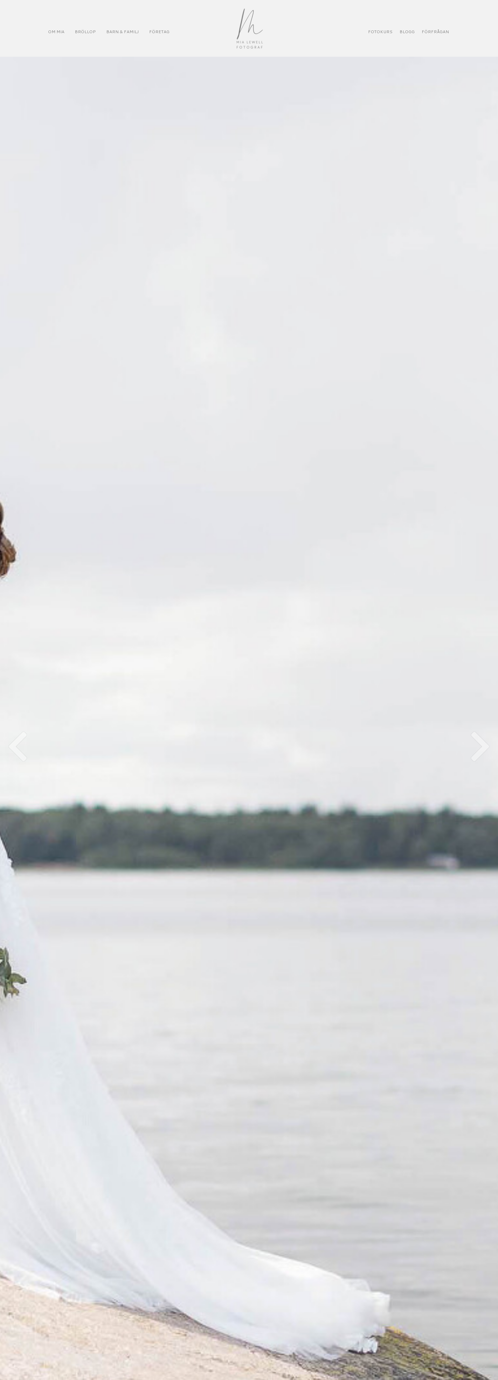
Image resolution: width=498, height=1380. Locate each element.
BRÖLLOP (85, 32)
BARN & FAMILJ (122, 32)
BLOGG (407, 32)
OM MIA (56, 32)
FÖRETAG (159, 32)
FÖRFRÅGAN (435, 32)
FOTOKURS (380, 32)
